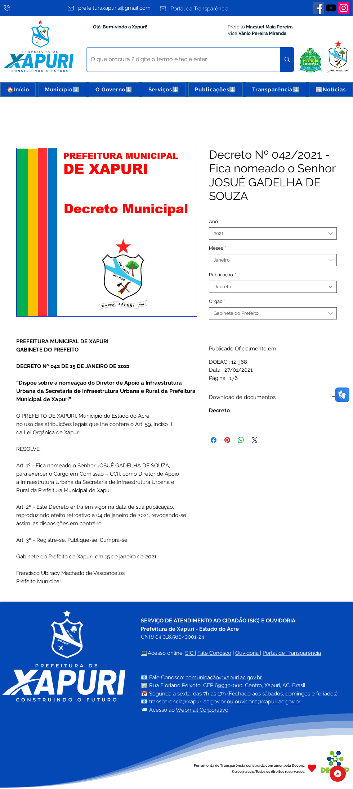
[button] (62, 89)
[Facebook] (318, 8)
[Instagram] (343, 8)
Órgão (217, 301)
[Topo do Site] (338, 774)
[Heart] (312, 768)
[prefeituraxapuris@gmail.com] (111, 7)
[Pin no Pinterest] (227, 440)
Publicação (222, 274)
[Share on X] (254, 440)
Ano (215, 221)
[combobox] (273, 233)
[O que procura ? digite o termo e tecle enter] (178, 59)
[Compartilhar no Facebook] (213, 440)
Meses (217, 248)
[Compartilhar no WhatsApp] (241, 440)
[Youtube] (331, 8)
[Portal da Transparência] (203, 8)
